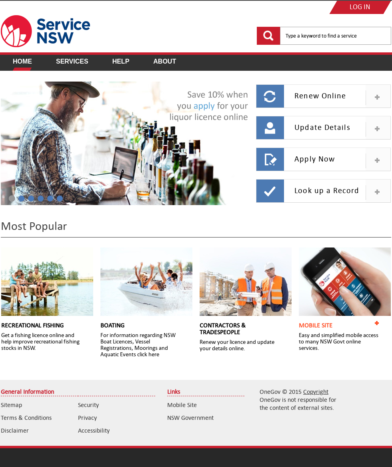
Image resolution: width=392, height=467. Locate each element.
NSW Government (190, 417)
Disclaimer (15, 430)
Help (121, 61)
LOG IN (360, 7)
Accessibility (94, 430)
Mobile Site (182, 404)
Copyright (315, 391)
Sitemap (11, 404)
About (164, 61)
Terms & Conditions (26, 417)
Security (88, 404)
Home (22, 61)
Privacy (87, 417)
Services (72, 61)
